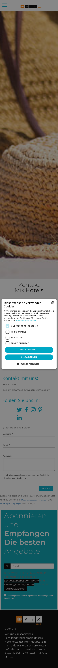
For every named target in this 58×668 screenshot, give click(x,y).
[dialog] (28, 334)
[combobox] (52, 302)
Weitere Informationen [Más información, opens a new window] (26, 320)
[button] (29, 363)
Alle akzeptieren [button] (29, 350)
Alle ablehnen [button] (29, 357)
